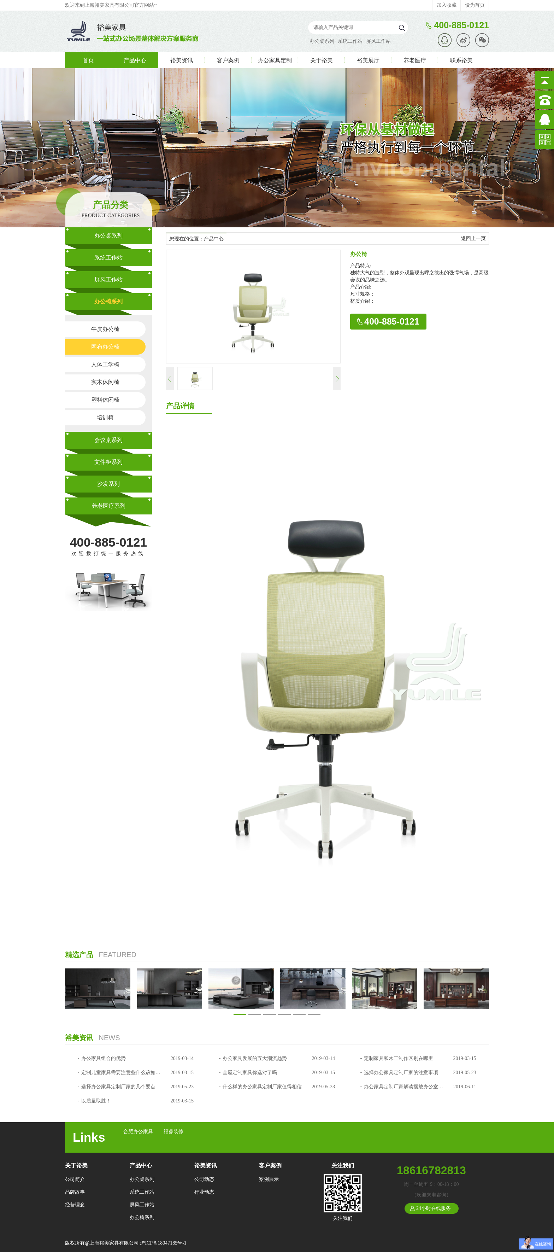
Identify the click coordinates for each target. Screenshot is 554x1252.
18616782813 (431, 1170)
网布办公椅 (105, 347)
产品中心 (135, 60)
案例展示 (269, 1179)
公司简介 (75, 1179)
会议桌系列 (108, 440)
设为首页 (475, 5)
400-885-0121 (108, 542)
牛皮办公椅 (105, 329)
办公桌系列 (322, 41)
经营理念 (75, 1204)
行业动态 (204, 1192)
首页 (88, 60)
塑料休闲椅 (105, 400)
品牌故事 (75, 1192)
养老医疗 (414, 60)
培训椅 (105, 417)
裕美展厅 (368, 60)
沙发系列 (108, 484)
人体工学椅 (105, 364)
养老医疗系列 (108, 506)
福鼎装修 (173, 1131)
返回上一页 (473, 238)
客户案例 (228, 60)
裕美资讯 (181, 60)
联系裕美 (461, 60)
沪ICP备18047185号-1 (163, 1243)
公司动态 (204, 1179)
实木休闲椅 (105, 382)
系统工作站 (350, 41)
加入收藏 (446, 5)
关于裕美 (321, 60)
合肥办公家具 (138, 1131)
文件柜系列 (108, 462)
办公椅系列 (108, 301)
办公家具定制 (275, 60)
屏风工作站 (378, 41)
